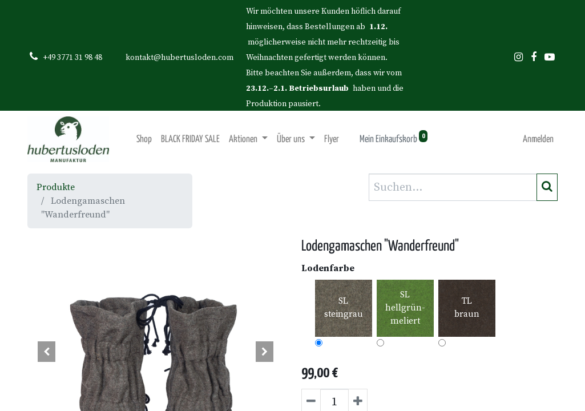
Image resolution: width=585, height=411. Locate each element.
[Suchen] (547, 187)
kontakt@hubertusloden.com (179, 58)
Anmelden (538, 139)
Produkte (56, 187)
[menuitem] (144, 139)
